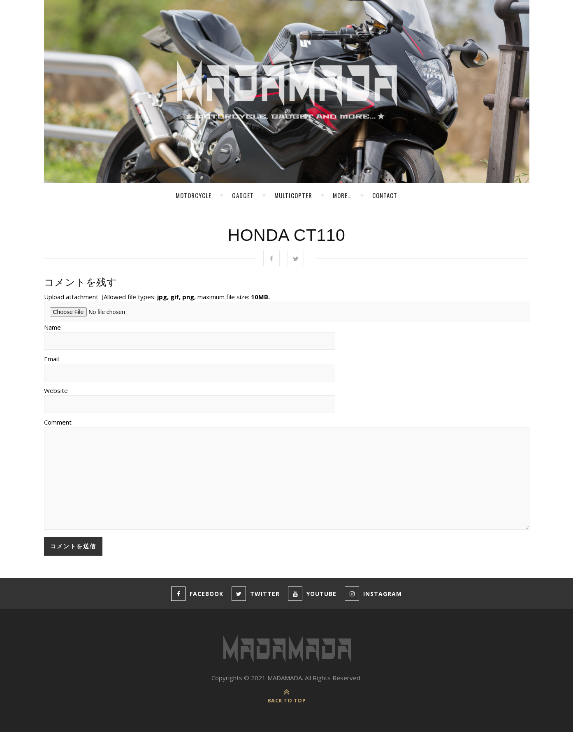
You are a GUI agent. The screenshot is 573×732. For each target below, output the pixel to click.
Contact (384, 195)
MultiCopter (293, 195)
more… (342, 195)
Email (51, 359)
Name (52, 327)
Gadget (243, 195)
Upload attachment (157, 297)
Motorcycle (193, 195)
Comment (58, 422)
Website (56, 390)
